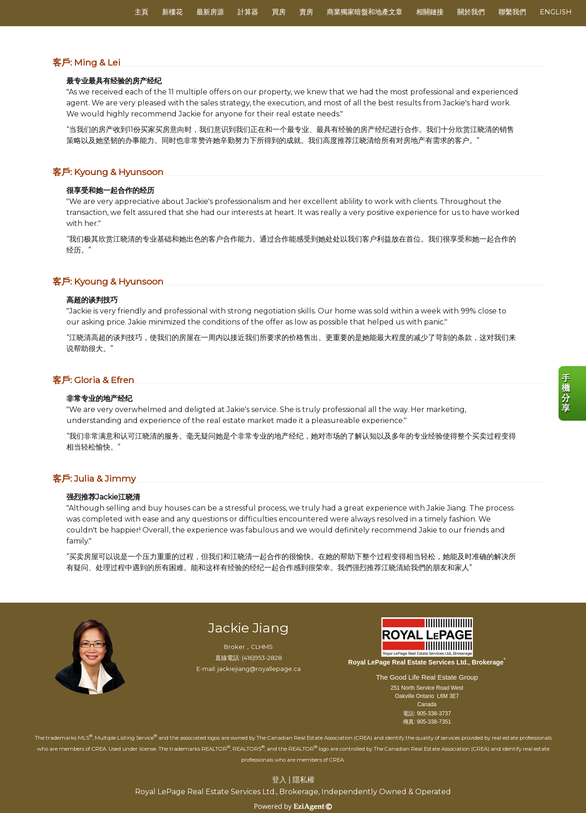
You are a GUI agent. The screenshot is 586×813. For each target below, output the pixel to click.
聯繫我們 (512, 11)
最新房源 (210, 11)
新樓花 (172, 11)
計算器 (248, 11)
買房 (279, 11)
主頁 (141, 11)
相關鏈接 (430, 11)
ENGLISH (556, 11)
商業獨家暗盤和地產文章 (364, 11)
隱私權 (304, 779)
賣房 (306, 11)
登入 (279, 779)
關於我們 (471, 11)
